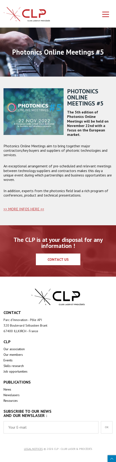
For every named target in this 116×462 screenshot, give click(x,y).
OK (107, 427)
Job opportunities (15, 371)
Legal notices (33, 449)
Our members (13, 355)
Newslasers (11, 395)
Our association (14, 349)
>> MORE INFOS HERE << (23, 209)
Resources (10, 401)
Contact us (58, 259)
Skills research (13, 366)
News (7, 389)
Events (8, 360)
